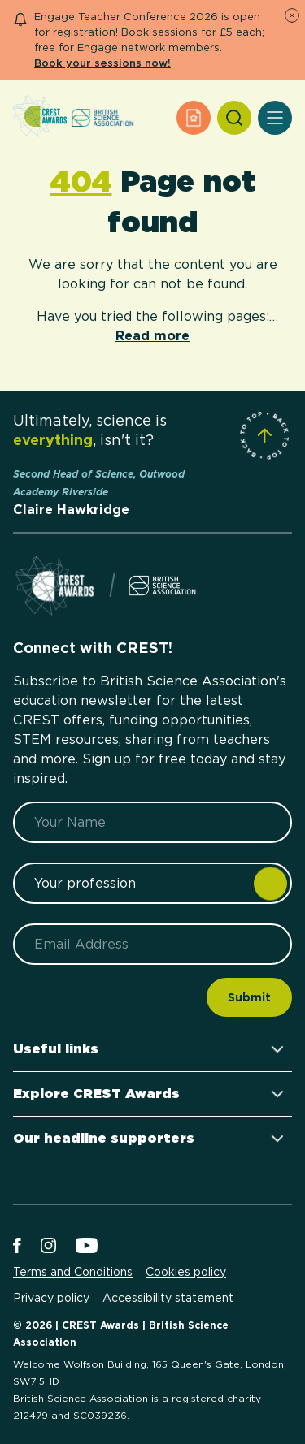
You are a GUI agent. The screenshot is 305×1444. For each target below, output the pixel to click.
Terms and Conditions (73, 1271)
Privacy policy (51, 1297)
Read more (152, 336)
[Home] (40, 117)
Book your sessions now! (102, 63)
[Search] (234, 118)
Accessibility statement (167, 1297)
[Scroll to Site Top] (264, 435)
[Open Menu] (275, 118)
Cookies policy (186, 1271)
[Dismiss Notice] (292, 15)
